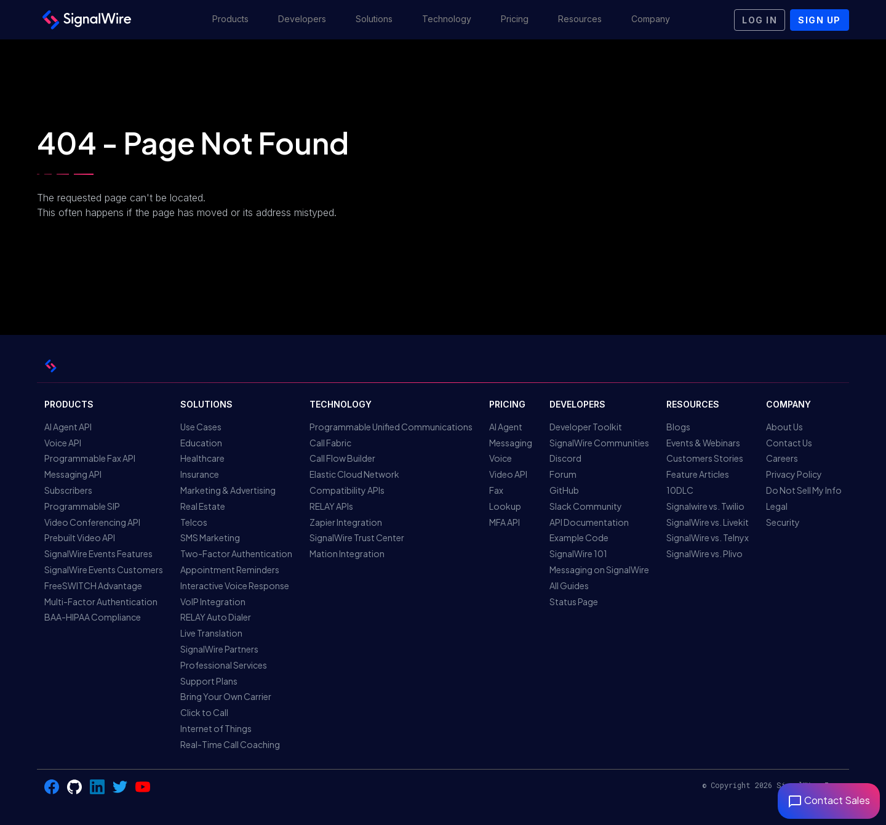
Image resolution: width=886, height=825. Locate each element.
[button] (230, 19)
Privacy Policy (794, 474)
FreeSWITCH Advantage (93, 585)
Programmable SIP (82, 506)
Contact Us (789, 442)
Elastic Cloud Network (354, 474)
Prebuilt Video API (79, 537)
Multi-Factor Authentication (101, 601)
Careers (782, 458)
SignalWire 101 (578, 553)
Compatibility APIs (347, 490)
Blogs (678, 426)
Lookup (505, 506)
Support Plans (208, 680)
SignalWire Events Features (98, 553)
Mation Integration (347, 553)
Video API (508, 474)
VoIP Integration (212, 601)
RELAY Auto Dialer (215, 616)
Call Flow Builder (342, 458)
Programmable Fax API (89, 458)
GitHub (564, 490)
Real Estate (202, 506)
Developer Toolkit (585, 426)
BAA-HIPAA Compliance (92, 616)
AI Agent (505, 426)
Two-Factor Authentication (236, 553)
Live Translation (211, 632)
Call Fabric (330, 442)
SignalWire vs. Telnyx (707, 537)
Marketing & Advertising (228, 490)
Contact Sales (829, 800)
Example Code (579, 537)
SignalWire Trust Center (356, 537)
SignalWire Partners (219, 648)
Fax (496, 490)
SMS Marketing (210, 537)
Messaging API (73, 474)
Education (201, 442)
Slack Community (585, 506)
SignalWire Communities (599, 442)
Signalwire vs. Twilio (705, 506)
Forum (563, 474)
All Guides (569, 585)
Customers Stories (704, 458)
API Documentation (589, 522)
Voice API (62, 442)
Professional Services (223, 664)
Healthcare (202, 458)
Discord (565, 458)
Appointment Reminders (229, 569)
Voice (500, 458)
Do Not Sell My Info (804, 490)
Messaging (510, 442)
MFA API (504, 522)
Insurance (199, 474)
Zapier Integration (345, 522)
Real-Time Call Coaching (230, 744)
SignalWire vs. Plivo (704, 553)
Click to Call (204, 712)
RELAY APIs (331, 506)
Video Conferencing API (92, 522)
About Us (784, 426)
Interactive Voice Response (234, 585)
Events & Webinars (703, 442)
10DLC (679, 490)
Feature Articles (697, 474)
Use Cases (201, 426)
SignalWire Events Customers (103, 569)
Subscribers (68, 490)
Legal (777, 506)
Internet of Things (216, 728)
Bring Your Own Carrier (225, 696)
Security (783, 522)
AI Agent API (68, 426)
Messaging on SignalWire (599, 569)
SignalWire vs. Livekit (707, 522)
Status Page (573, 601)
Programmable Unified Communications (391, 426)
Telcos (193, 522)
